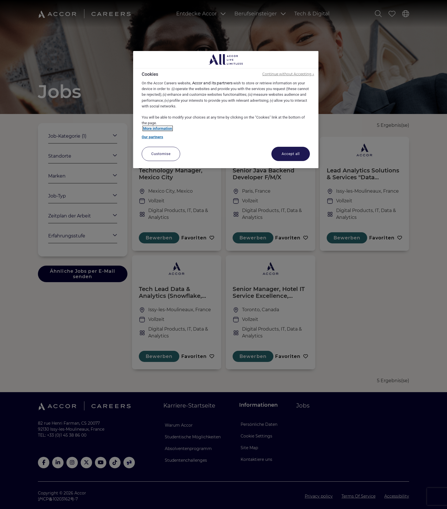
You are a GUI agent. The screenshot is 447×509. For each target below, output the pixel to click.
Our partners (152, 137)
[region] (225, 109)
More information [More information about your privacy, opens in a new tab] (157, 128)
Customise (161, 154)
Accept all (291, 154)
